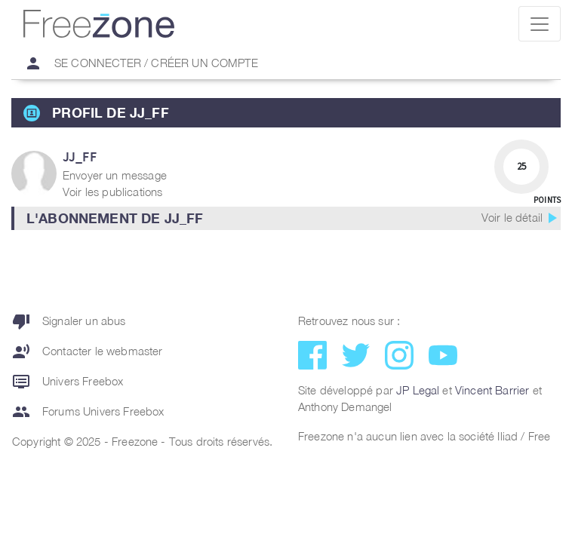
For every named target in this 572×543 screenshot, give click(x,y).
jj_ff (80, 156)
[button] (286, 218)
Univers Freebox (67, 382)
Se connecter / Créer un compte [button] (135, 63)
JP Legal (417, 390)
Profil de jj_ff (110, 112)
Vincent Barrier (492, 390)
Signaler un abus (69, 321)
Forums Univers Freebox (88, 412)
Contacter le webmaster (87, 351)
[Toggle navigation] (539, 23)
